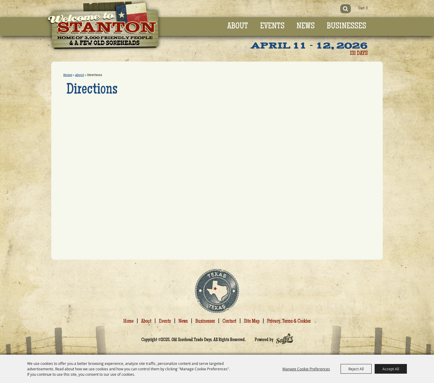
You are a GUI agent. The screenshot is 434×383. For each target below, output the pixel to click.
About (237, 26)
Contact (229, 321)
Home (67, 75)
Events (272, 26)
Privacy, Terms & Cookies (289, 321)
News (306, 26)
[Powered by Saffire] (284, 340)
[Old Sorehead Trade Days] (103, 27)
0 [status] (367, 9)
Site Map (251, 321)
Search (345, 8)
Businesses (346, 26)
